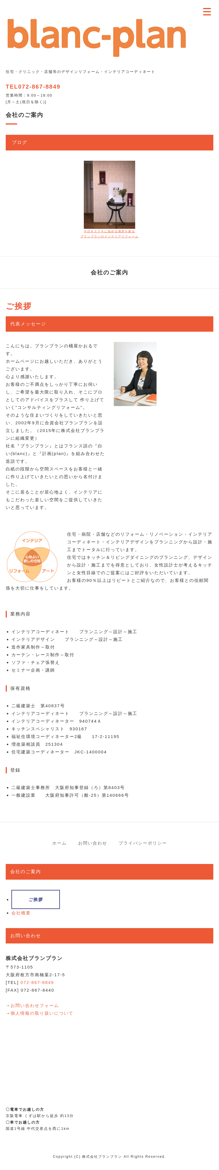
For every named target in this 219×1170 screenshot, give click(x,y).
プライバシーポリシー (143, 843)
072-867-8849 (37, 982)
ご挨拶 (36, 899)
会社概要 (21, 912)
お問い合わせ (92, 843)
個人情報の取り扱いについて (42, 1013)
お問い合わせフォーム (35, 1005)
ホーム (59, 843)
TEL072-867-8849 (33, 86)
